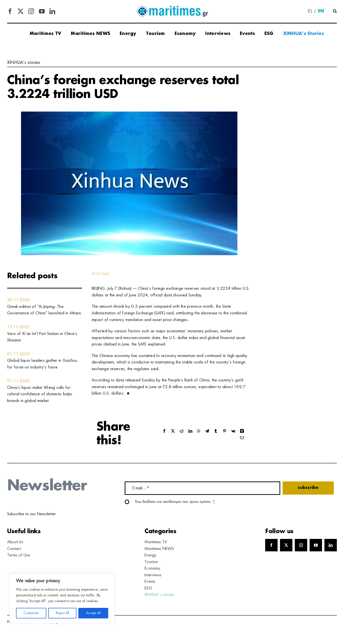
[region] (62, 598)
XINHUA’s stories (23, 63)
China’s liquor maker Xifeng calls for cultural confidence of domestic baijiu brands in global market (39, 394)
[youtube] (42, 11)
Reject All (62, 613)
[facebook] (10, 11)
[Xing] (242, 431)
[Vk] (233, 431)
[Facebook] (164, 431)
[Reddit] (181, 431)
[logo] (172, 7)
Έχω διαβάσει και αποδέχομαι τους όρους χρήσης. (175, 501)
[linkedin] (52, 11)
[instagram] (31, 11)
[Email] (242, 438)
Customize (31, 613)
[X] (173, 431)
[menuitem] (310, 11)
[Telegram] (207, 431)
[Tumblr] (215, 431)
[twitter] (20, 11)
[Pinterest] (224, 431)
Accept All (93, 613)
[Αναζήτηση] (335, 11)
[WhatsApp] (199, 431)
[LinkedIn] (190, 431)
